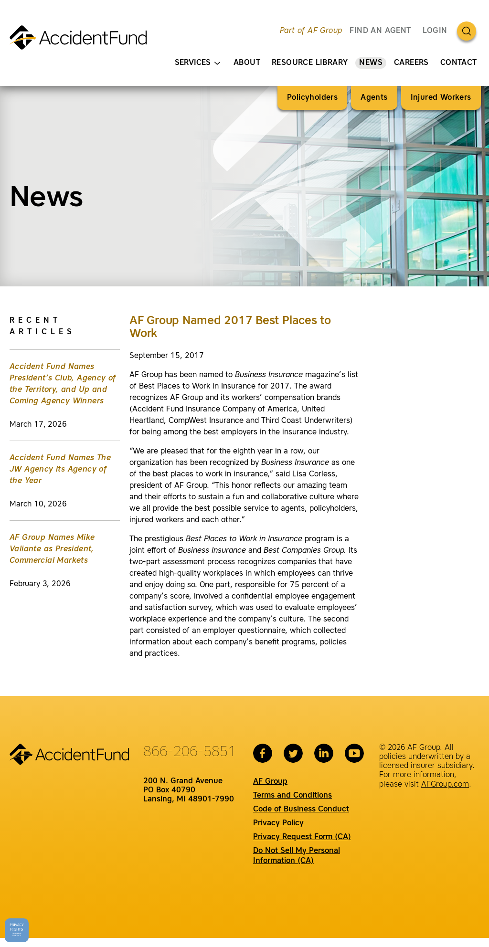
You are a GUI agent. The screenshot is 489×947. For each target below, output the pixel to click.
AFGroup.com (445, 785)
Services (197, 63)
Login (435, 31)
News (371, 63)
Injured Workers (441, 98)
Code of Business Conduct (301, 809)
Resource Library (310, 63)
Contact (458, 63)
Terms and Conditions (292, 796)
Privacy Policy (278, 823)
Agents (374, 98)
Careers (411, 63)
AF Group (270, 782)
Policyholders (312, 98)
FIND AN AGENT (380, 31)
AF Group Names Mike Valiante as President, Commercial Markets (52, 549)
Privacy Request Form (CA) (302, 837)
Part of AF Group (311, 31)
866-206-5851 (189, 752)
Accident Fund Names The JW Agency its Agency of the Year (60, 469)
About (247, 63)
